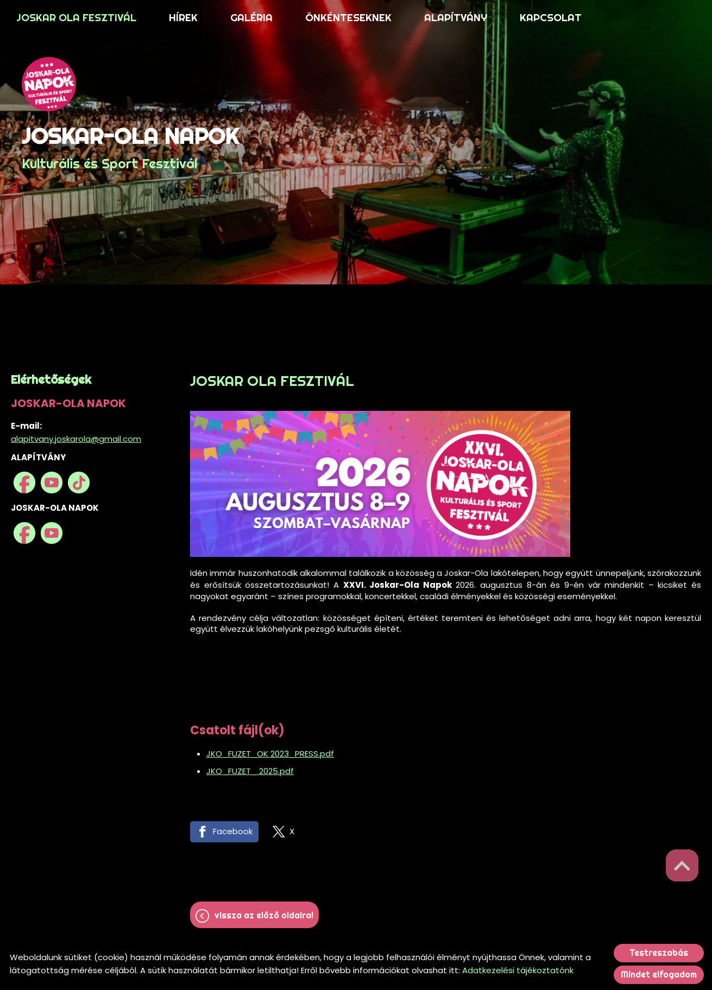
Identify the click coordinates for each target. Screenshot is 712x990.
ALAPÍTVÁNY (455, 17)
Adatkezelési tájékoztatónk (518, 970)
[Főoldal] (130, 84)
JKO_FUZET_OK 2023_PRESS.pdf (270, 753)
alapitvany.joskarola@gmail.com (76, 439)
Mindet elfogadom (659, 974)
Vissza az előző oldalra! (264, 915)
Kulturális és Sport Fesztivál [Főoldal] (130, 147)
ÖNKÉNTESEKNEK (348, 17)
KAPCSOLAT (551, 17)
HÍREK (183, 17)
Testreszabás (658, 953)
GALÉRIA (251, 17)
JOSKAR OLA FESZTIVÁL (76, 17)
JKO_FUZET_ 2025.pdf (250, 771)
